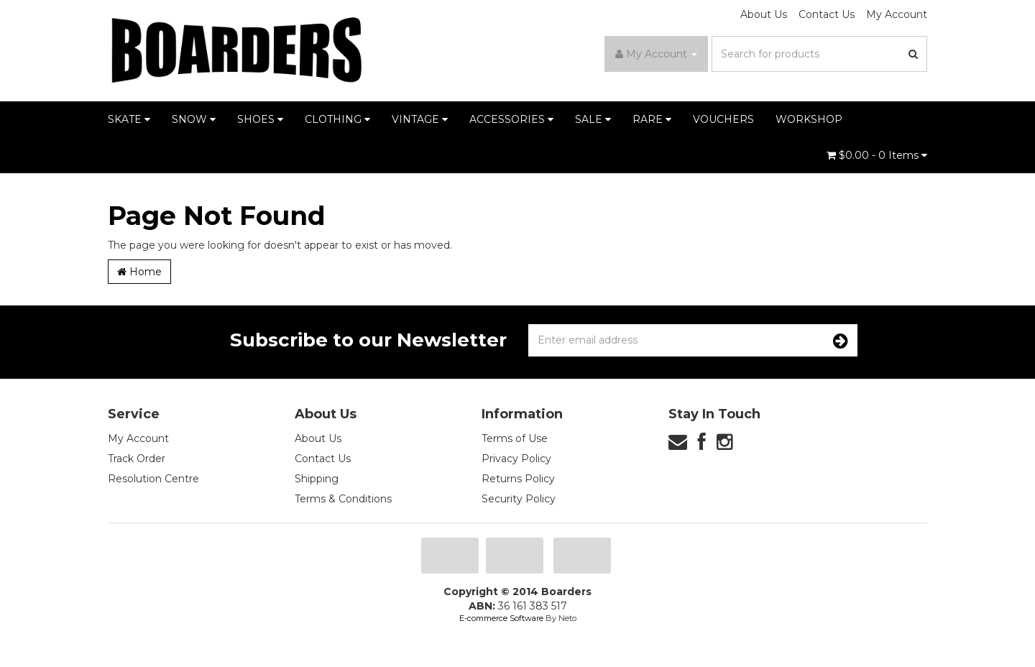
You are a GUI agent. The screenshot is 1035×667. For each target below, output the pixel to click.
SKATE (129, 119)
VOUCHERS (723, 119)
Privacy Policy (516, 458)
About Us (763, 14)
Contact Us (827, 14)
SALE (593, 119)
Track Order (136, 458)
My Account (896, 14)
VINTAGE (420, 119)
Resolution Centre (153, 478)
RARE (651, 119)
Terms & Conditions (343, 498)
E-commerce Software (501, 618)
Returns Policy (518, 478)
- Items (877, 155)
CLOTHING (337, 119)
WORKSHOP (809, 119)
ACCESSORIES (511, 119)
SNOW (194, 119)
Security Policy (519, 498)
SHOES (260, 119)
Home (139, 271)
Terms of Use (515, 438)
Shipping (317, 478)
